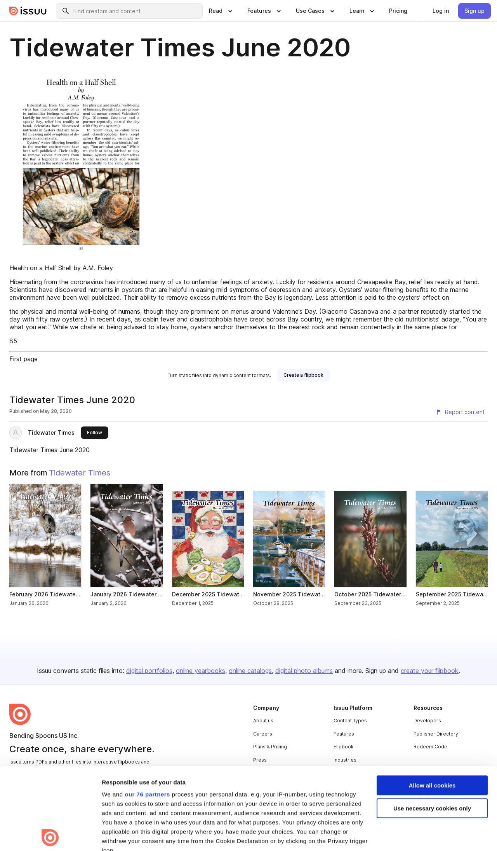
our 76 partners (147, 712)
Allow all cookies (432, 703)
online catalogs (250, 671)
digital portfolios (149, 671)
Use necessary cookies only (432, 726)
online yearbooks (200, 671)
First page (23, 359)
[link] (398, 11)
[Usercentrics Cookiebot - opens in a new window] (50, 836)
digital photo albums (304, 671)
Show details (120, 835)
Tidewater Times (51, 432)
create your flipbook (430, 671)
